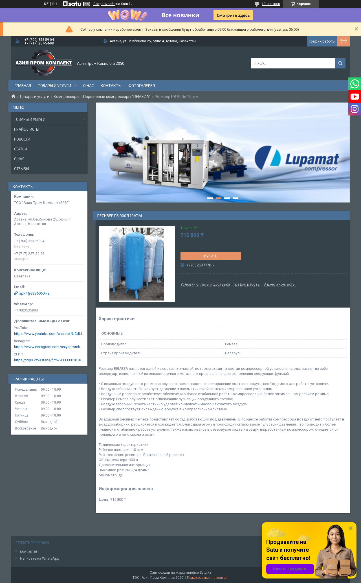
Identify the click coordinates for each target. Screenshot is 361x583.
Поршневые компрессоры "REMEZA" (116, 96)
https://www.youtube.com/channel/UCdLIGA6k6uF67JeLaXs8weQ (49, 333)
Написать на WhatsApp (40, 558)
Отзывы (21, 168)
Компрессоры (66, 96)
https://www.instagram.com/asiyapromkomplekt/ (49, 347)
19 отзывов (271, 4)
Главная (23, 85)
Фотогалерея (141, 85)
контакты (28, 551)
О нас (88, 85)
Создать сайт (104, 4)
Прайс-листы (26, 129)
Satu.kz (205, 573)
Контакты (111, 85)
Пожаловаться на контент (208, 578)
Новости (22, 139)
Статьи (20, 149)
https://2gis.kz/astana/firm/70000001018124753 (49, 360)
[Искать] (340, 63)
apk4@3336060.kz (34, 293)
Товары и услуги (54, 85)
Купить (210, 256)
